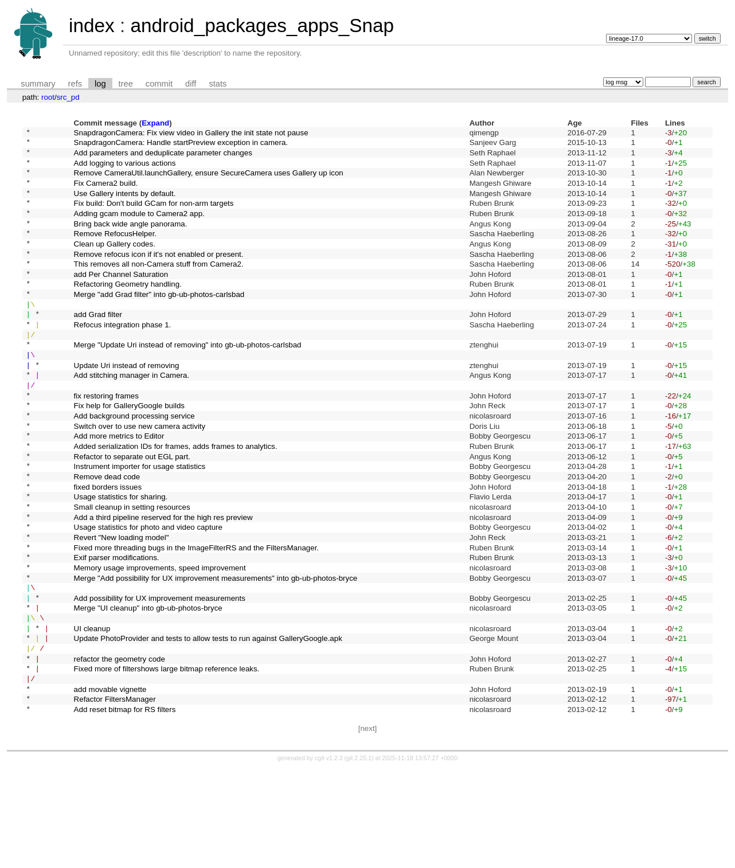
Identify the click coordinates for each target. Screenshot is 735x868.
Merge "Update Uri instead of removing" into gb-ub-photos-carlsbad (188, 382)
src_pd (68, 97)
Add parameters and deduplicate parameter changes (163, 157)
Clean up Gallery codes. (114, 263)
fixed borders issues (108, 548)
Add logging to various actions (125, 169)
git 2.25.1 (359, 857)
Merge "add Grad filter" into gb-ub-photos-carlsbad (159, 323)
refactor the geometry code (119, 749)
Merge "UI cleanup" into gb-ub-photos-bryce (148, 690)
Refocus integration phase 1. (122, 358)
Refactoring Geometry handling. (128, 311)
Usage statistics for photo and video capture (148, 595)
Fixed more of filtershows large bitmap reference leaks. (167, 761)
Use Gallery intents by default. (125, 204)
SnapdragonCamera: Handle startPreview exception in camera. (181, 145)
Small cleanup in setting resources (132, 571)
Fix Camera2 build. (106, 192)
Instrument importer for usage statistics (140, 524)
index (92, 25)
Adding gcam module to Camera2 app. (139, 228)
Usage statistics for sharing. (121, 560)
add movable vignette (110, 784)
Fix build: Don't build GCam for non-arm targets (154, 216)
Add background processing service (134, 465)
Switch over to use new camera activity (140, 476)
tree (126, 83)
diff (190, 83)
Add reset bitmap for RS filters (125, 808)
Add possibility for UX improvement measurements (159, 678)
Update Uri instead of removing (126, 405)
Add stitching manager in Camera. (132, 417)
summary (38, 83)
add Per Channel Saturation (121, 299)
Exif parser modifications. (116, 631)
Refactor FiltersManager (115, 796)
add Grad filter (98, 346)
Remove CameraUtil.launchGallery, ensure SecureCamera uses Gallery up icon (208, 181)
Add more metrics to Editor (119, 488)
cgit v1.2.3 (329, 857)
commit (159, 83)
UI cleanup (92, 713)
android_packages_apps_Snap (262, 25)
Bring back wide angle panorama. (130, 240)
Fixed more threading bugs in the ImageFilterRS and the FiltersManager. (196, 619)
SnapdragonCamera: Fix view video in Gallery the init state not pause (191, 133)
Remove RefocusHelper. (115, 252)
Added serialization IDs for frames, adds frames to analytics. (175, 500)
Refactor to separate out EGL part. (132, 512)
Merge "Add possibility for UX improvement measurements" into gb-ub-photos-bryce (216, 654)
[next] (367, 828)
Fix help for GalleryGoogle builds (129, 453)
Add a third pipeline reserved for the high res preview (163, 583)
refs (75, 83)
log (100, 83)
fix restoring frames (106, 441)
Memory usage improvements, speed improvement (160, 642)
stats (217, 83)
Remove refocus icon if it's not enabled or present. (159, 275)
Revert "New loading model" (121, 607)
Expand (155, 123)
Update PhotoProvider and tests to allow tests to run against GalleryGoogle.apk (208, 725)
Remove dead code (107, 535)
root (47, 97)
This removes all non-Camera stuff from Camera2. (159, 287)
